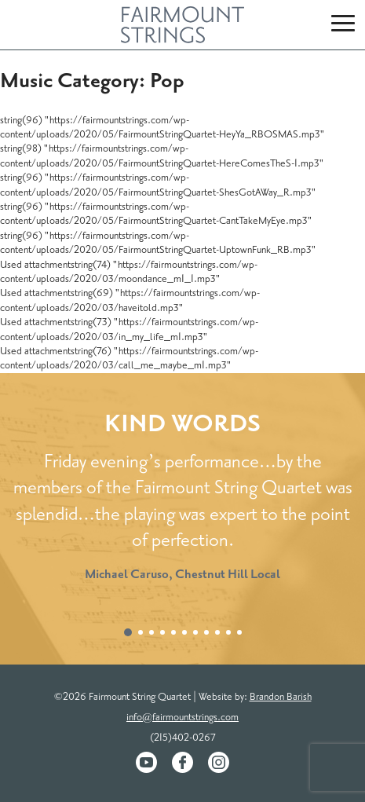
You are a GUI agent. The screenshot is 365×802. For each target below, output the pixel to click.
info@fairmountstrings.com (182, 717)
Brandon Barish (281, 697)
